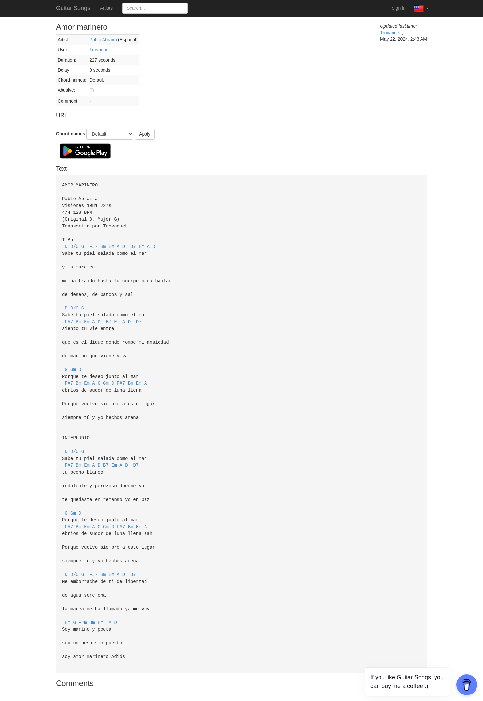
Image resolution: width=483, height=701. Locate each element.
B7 (133, 243)
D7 (139, 315)
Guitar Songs (73, 8)
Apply (144, 134)
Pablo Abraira (103, 39)
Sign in (399, 8)
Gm (73, 360)
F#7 (94, 243)
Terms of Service (224, 691)
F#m (82, 601)
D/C (74, 243)
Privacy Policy (261, 691)
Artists (106, 8)
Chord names (70, 133)
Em (111, 243)
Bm (103, 243)
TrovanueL (100, 49)
